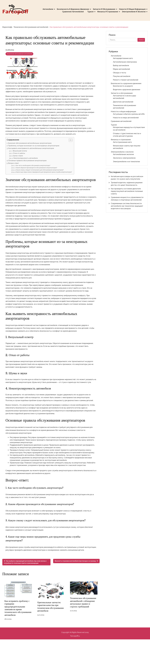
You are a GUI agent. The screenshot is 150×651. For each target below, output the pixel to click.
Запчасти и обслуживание (104, 9)
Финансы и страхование (107, 12)
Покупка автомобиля (121, 76)
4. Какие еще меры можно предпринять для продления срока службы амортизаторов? (43, 172)
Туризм (90, 12)
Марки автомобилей (121, 69)
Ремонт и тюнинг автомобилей (125, 80)
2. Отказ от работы (18, 153)
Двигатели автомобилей (123, 102)
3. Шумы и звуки (17, 156)
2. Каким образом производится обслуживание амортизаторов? (36, 167)
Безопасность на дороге (123, 86)
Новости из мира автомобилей (126, 118)
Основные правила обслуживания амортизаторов (27, 161)
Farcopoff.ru (75, 636)
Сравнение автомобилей (73, 12)
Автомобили (48, 9)
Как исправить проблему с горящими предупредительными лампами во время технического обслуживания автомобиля (17, 608)
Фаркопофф (7, 27)
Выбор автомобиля (121, 65)
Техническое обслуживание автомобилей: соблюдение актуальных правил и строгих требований (83, 602)
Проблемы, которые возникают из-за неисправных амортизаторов (33, 146)
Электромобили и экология (134, 12)
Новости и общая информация (132, 9)
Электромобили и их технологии (126, 162)
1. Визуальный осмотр (19, 151)
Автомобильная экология (123, 154)
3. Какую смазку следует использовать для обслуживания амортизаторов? (39, 170)
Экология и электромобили (124, 158)
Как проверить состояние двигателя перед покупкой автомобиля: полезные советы (127, 191)
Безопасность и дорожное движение (73, 9)
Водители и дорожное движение (126, 90)
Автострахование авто (122, 142)
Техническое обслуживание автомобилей (31, 27)
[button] (69, 140)
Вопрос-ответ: (13, 163)
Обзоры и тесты (119, 73)
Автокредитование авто (123, 58)
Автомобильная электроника (125, 62)
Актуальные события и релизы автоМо (129, 114)
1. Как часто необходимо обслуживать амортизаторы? (32, 165)
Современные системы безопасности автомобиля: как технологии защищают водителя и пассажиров (127, 206)
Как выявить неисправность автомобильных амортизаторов (31, 148)
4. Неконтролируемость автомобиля (25, 158)
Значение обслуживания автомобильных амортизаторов (29, 143)
